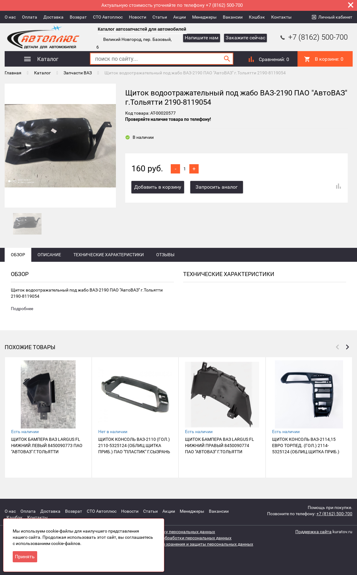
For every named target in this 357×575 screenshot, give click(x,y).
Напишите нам (201, 38)
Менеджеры (204, 17)
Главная (13, 72)
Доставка (53, 17)
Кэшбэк (257, 17)
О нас (10, 17)
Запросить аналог (217, 187)
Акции (179, 17)
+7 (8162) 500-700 (313, 37)
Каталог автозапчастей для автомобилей (142, 29)
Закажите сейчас (245, 38)
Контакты (281, 17)
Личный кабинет (335, 17)
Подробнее (22, 308)
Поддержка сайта (313, 531)
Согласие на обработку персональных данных (168, 531)
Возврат (78, 17)
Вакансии (233, 17)
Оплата (29, 17)
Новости (137, 17)
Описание (49, 254)
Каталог (42, 72)
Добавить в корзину (157, 187)
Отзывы (165, 254)
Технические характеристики (108, 254)
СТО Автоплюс (108, 17)
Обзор (18, 254)
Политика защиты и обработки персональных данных (176, 537)
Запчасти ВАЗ (78, 72)
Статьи (159, 17)
